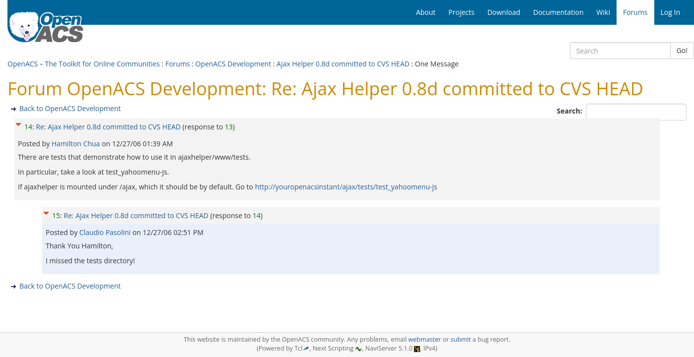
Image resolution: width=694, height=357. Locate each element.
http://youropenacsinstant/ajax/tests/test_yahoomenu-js (346, 186)
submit (461, 339)
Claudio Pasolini (106, 232)
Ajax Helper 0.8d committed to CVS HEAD (343, 63)
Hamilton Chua (77, 143)
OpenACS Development (233, 63)
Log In (670, 12)
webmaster (424, 339)
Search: (570, 111)
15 (56, 215)
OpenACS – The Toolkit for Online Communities (83, 63)
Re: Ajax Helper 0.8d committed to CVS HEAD (108, 126)
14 (28, 126)
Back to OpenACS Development (70, 108)
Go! (682, 50)
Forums (177, 63)
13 (229, 126)
